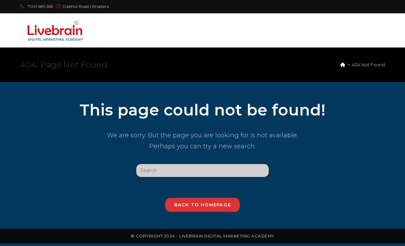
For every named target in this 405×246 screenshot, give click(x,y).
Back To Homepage (202, 204)
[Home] (342, 64)
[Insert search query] (202, 170)
